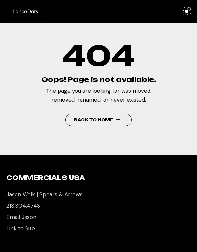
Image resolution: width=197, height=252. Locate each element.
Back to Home (97, 119)
